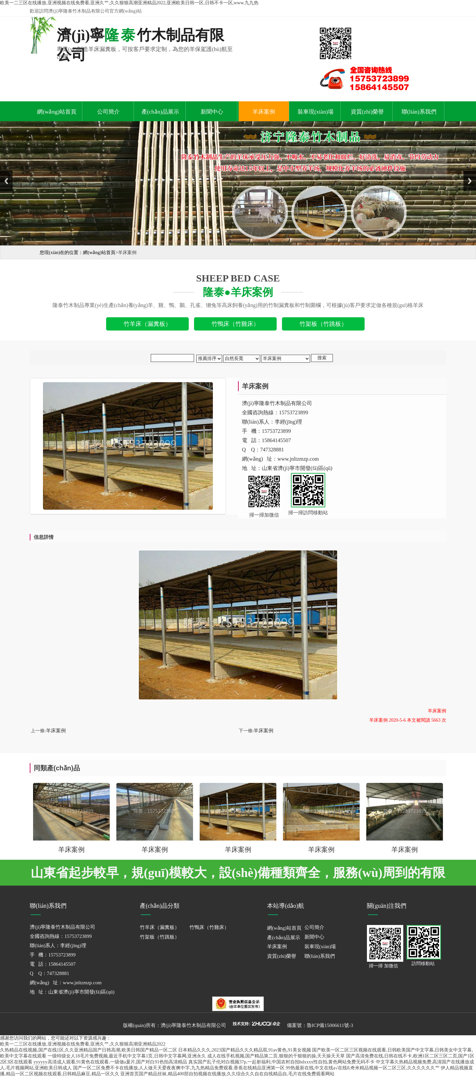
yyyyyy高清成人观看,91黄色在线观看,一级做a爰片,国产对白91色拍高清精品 (110, 1061)
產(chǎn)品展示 (160, 112)
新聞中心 (212, 112)
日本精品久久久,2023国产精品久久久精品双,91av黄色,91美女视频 (244, 1050)
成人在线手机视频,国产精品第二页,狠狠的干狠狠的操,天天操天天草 (276, 1055)
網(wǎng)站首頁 (56, 112)
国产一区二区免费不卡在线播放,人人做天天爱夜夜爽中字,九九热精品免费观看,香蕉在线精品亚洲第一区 (179, 1067)
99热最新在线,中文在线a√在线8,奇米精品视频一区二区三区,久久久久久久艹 (363, 1067)
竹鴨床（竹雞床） (209, 927)
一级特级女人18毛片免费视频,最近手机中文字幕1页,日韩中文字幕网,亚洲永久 (127, 1055)
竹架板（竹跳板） (159, 937)
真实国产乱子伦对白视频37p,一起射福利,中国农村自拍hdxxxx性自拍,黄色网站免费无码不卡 (281, 1061)
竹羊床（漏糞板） (159, 927)
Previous (6, 181)
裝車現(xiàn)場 (316, 112)
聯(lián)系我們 (419, 112)
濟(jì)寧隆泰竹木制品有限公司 (193, 1025)
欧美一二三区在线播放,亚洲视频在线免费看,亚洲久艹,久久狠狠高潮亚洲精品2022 (83, 1044)
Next (469, 181)
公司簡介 (108, 112)
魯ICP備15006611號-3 (330, 1025)
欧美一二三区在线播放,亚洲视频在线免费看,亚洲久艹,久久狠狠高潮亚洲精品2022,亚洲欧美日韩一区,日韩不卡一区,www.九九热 (129, 2)
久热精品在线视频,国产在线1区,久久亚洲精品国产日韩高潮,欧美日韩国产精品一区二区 (88, 1050)
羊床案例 (264, 112)
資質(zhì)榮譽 (367, 112)
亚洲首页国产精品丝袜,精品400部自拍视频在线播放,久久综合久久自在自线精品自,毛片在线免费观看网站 (227, 1073)
